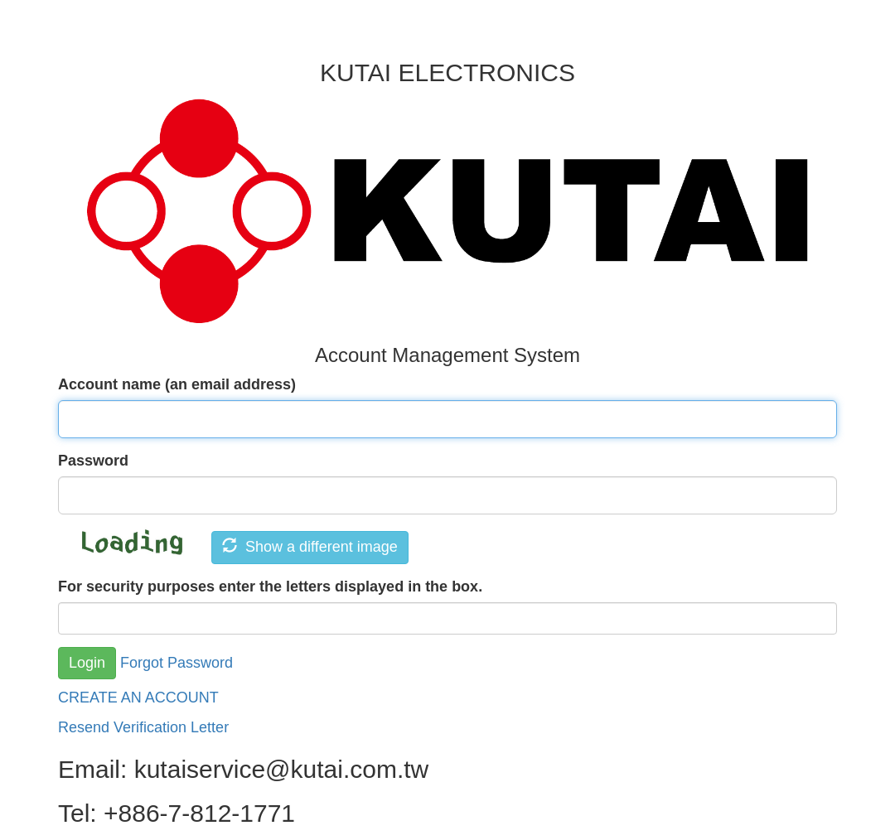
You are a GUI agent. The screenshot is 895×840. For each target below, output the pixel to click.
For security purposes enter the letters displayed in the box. (270, 586)
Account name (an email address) (177, 384)
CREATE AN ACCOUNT (138, 697)
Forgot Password (176, 662)
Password (93, 460)
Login (87, 662)
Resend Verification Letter (143, 727)
